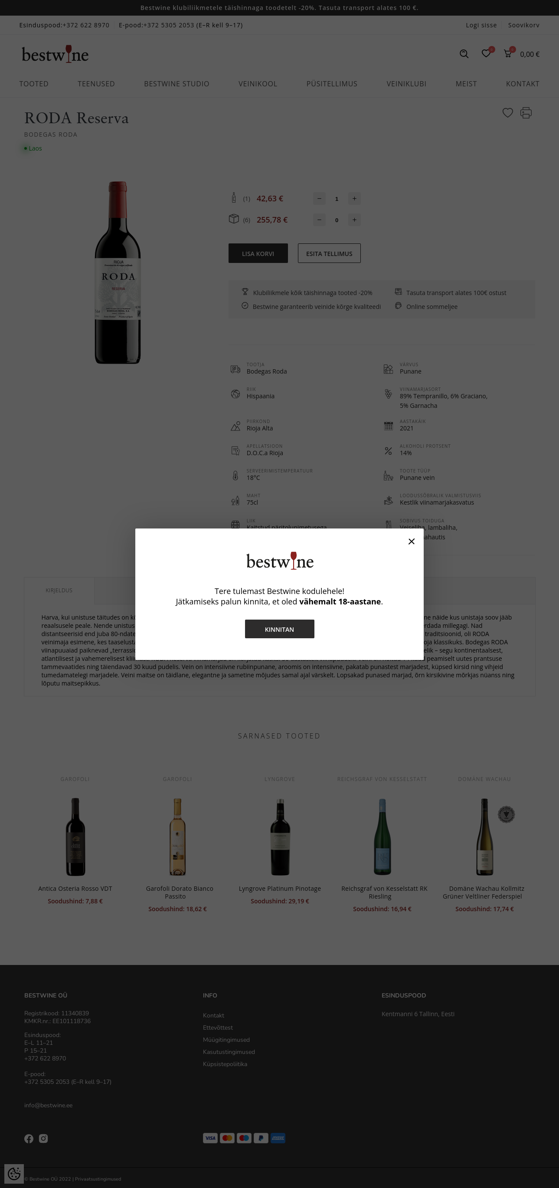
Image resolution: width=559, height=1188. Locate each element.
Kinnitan (279, 629)
